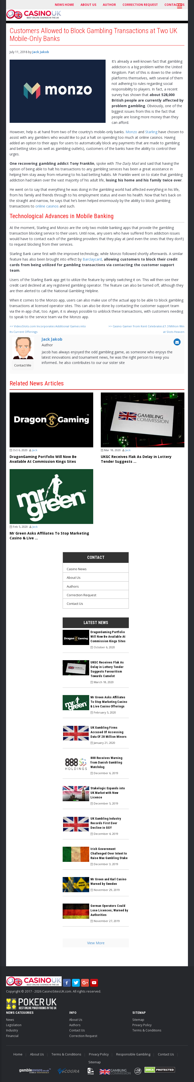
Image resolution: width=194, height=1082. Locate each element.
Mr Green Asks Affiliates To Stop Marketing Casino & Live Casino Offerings (108, 701)
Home (17, 1054)
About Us (88, 5)
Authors (73, 586)
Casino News (77, 569)
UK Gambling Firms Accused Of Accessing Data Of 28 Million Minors (108, 732)
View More (96, 942)
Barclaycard (92, 259)
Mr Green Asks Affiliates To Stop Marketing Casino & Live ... (49, 535)
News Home (64, 5)
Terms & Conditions (146, 1030)
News (10, 1020)
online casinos (47, 206)
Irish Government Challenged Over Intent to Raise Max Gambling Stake (109, 853)
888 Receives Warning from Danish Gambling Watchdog (106, 762)
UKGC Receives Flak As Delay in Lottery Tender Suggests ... (136, 459)
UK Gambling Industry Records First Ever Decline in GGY (105, 823)
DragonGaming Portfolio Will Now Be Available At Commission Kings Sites (43, 459)
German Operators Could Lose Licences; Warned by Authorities (109, 910)
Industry (12, 1030)
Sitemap (138, 1020)
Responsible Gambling (133, 1054)
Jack (34, 450)
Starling (151, 131)
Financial (12, 1036)
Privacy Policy (142, 1025)
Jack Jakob (40, 52)
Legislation (13, 1025)
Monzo (131, 131)
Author (109, 5)
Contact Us (75, 603)
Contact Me (22, 365)
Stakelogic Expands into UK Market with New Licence (107, 792)
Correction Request (140, 5)
